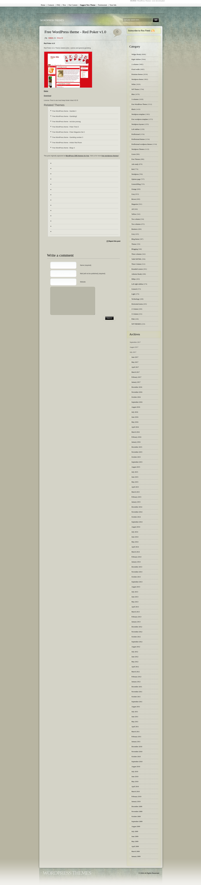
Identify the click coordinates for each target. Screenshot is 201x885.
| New (63, 5)
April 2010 (135, 786)
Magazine (135, 204)
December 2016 (137, 387)
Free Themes (136, 159)
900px (134, 279)
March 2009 (136, 851)
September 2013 (137, 582)
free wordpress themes (110, 156)
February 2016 (136, 437)
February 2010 (136, 796)
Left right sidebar (137, 284)
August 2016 (136, 407)
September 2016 (137, 402)
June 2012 (135, 657)
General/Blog (136, 184)
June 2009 (135, 836)
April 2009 (135, 846)
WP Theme (135, 89)
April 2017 (135, 367)
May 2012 (135, 662)
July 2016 (135, 412)
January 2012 (136, 682)
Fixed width (135, 69)
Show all (60, 38)
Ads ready (135, 164)
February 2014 (136, 557)
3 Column (135, 314)
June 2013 (135, 597)
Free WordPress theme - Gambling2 (64, 116)
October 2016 (136, 397)
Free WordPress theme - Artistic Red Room (67, 143)
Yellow (134, 214)
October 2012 (136, 637)
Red (133, 169)
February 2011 (136, 737)
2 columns (135, 64)
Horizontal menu (137, 304)
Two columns (136, 224)
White (134, 84)
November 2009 (137, 811)
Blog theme (135, 239)
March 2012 (136, 672)
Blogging (135, 249)
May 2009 (135, 841)
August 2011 (136, 707)
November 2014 (137, 512)
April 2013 (135, 607)
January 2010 (136, 801)
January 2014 (136, 562)
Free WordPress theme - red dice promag (66, 122)
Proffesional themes (138, 139)
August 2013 (136, 587)
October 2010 (136, 756)
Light (133, 294)
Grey (133, 234)
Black (133, 109)
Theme (134, 244)
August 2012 (136, 647)
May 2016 (135, 422)
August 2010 (136, 766)
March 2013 (136, 612)
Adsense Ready (137, 274)
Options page (136, 179)
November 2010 (137, 751)
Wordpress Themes (138, 149)
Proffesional (136, 134)
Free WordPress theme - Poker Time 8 (65, 127)
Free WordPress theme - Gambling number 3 (67, 137)
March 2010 (136, 791)
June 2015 (135, 477)
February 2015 (136, 497)
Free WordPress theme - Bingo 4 (63, 148)
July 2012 (135, 652)
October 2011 (136, 697)
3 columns (135, 99)
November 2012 (137, 632)
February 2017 (136, 377)
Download (47, 96)
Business (134, 229)
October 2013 (136, 577)
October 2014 (136, 517)
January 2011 (136, 742)
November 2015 (137, 452)
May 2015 (135, 482)
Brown (134, 199)
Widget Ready (136, 54)
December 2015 (137, 447)
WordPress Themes (52, 20)
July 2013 (135, 592)
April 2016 (135, 427)
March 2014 (136, 552)
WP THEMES (136, 324)
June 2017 (135, 357)
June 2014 (135, 537)
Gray (133, 194)
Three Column (136, 264)
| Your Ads (112, 5)
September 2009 (137, 821)
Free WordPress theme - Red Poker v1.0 (75, 32)
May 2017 (135, 362)
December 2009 (137, 806)
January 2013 (136, 622)
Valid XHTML (136, 259)
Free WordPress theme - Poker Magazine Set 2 (68, 132)
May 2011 (135, 722)
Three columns (137, 254)
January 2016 (136, 442)
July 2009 (135, 831)
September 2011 (137, 702)
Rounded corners (137, 269)
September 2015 (137, 462)
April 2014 (135, 547)
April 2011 (135, 727)
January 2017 (136, 382)
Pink (133, 319)
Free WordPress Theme (139, 104)
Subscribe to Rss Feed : (139, 30)
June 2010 (135, 776)
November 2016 (137, 392)
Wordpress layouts (138, 124)
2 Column (135, 309)
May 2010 (135, 781)
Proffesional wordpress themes (142, 144)
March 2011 (136, 732)
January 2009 (136, 856)
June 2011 (135, 717)
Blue (133, 94)
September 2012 (137, 642)
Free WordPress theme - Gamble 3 (64, 111)
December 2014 (137, 507)
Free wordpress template (140, 119)
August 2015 (136, 467)
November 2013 (137, 572)
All (133, 209)
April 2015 (135, 487)
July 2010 (135, 771)
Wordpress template (138, 114)
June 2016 (135, 417)
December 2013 (137, 567)
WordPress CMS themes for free (77, 156)
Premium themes (137, 74)
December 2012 (137, 627)
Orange (134, 189)
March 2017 (136, 372)
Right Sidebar (136, 59)
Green (134, 154)
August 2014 (136, 527)
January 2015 (136, 502)
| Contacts (50, 5)
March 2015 (136, 492)
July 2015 (135, 472)
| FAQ (57, 5)
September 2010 (137, 761)
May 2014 (135, 542)
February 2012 (136, 677)
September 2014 (137, 522)
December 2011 (137, 687)
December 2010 (137, 747)
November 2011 (137, 692)
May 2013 (135, 602)
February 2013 (136, 617)
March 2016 (136, 432)
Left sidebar (135, 129)
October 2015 (136, 457)
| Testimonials (102, 5)
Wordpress (135, 174)
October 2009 (136, 816)
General (134, 289)
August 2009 (136, 826)
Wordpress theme (137, 79)
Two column (136, 219)
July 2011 (135, 712)
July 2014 (135, 532)
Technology (135, 299)
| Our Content (72, 5)
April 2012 (135, 667)
